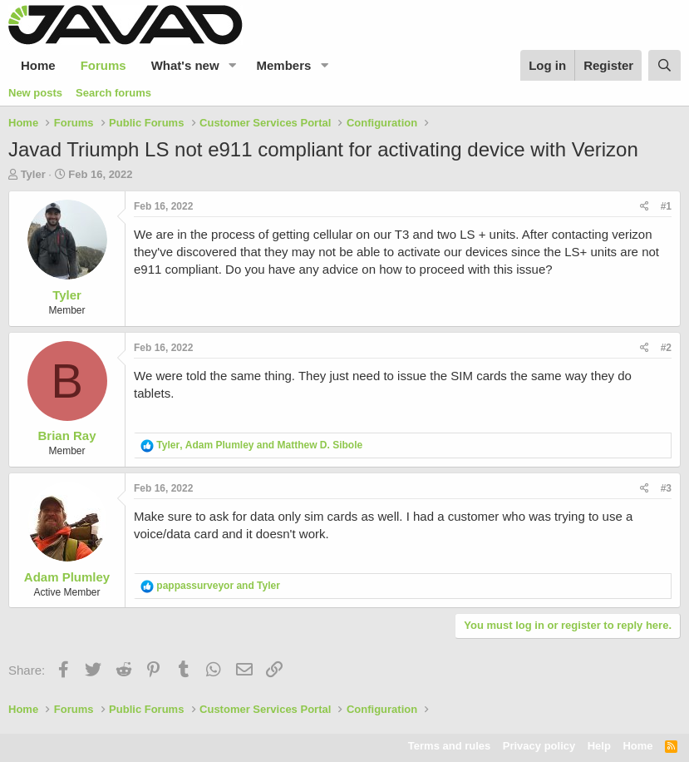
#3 (666, 488)
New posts (35, 93)
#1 (666, 206)
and (218, 585)
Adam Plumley (67, 577)
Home (38, 65)
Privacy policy (539, 746)
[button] (232, 65)
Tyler (33, 174)
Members (284, 65)
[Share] (644, 206)
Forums (103, 65)
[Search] (664, 65)
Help (599, 746)
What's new (185, 65)
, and (259, 445)
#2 (666, 348)
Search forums (113, 93)
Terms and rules (449, 746)
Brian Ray (66, 435)
